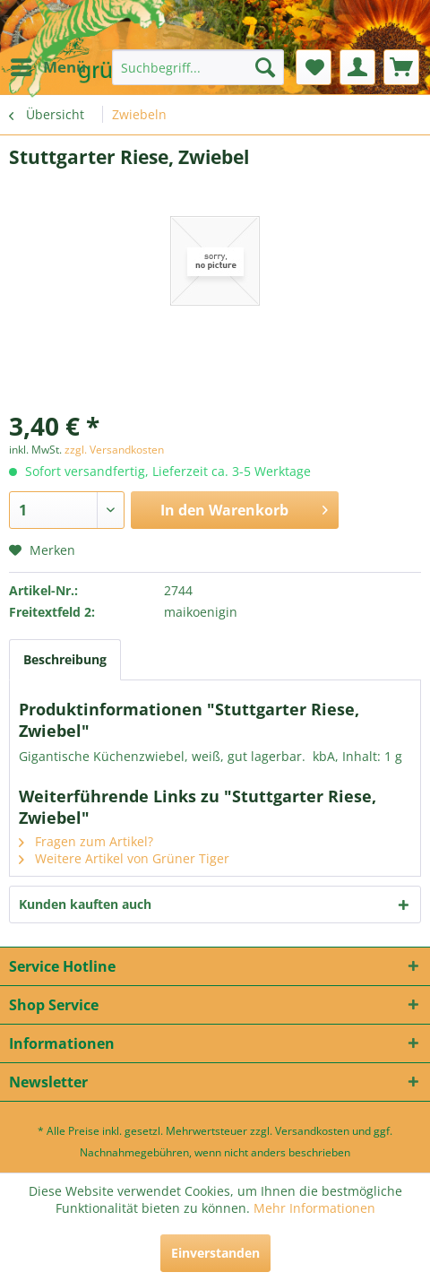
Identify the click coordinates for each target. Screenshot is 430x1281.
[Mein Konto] (357, 67)
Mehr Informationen (314, 1207)
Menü (48, 65)
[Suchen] (265, 67)
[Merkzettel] (313, 67)
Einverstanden (215, 1252)
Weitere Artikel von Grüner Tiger (124, 858)
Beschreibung (65, 659)
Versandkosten (312, 1130)
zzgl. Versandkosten (114, 449)
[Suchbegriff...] (198, 67)
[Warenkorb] (401, 67)
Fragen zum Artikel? (86, 841)
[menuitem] (47, 67)
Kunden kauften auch (85, 904)
